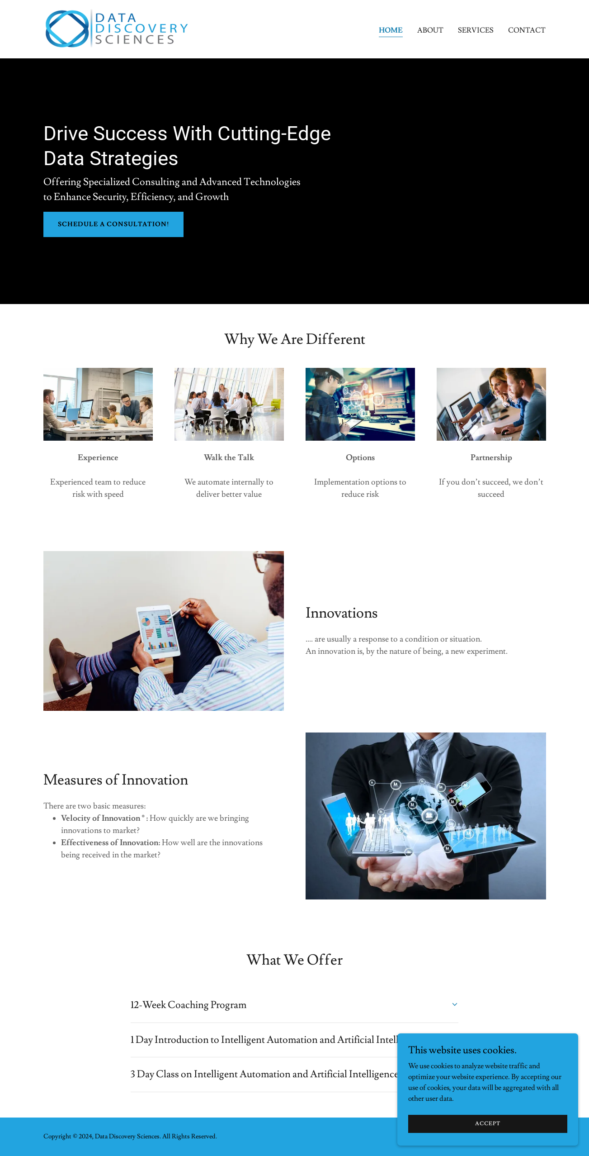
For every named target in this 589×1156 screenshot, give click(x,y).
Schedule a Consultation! (113, 224)
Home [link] (391, 30)
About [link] (430, 30)
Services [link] (476, 30)
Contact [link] (527, 30)
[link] (117, 27)
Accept (487, 1123)
